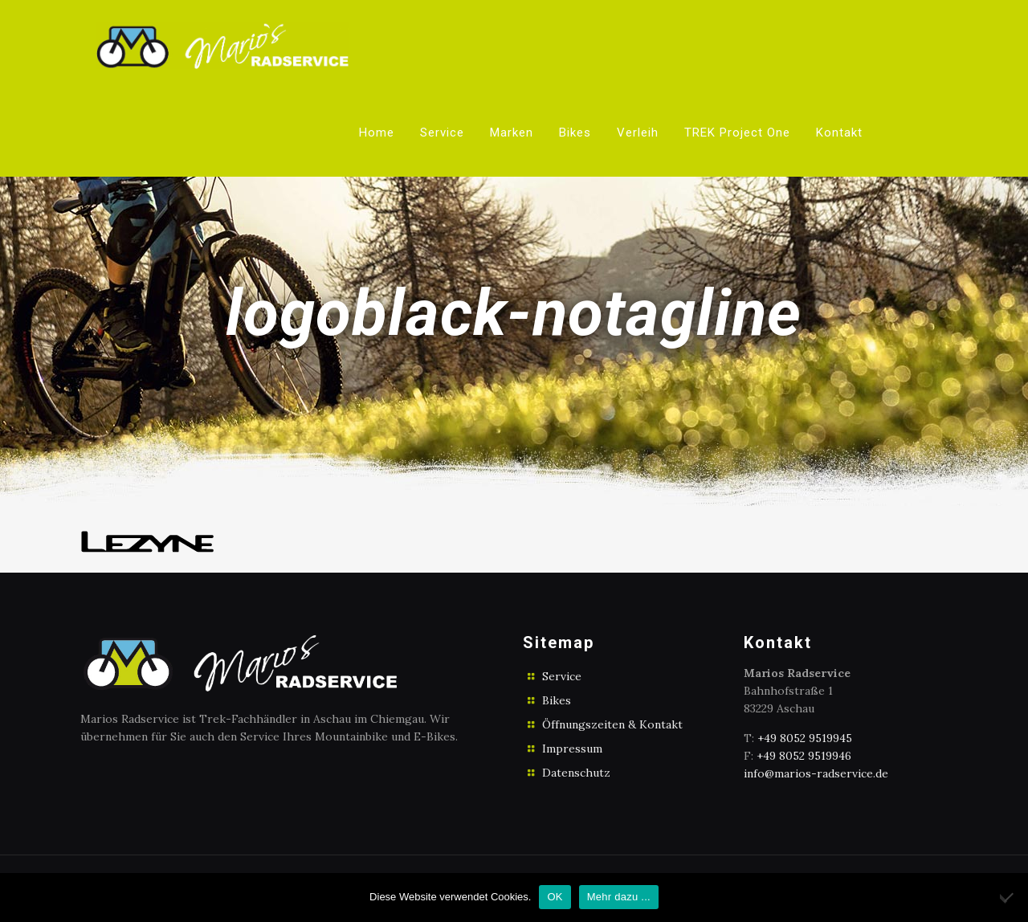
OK (554, 897)
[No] (1008, 897)
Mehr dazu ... (619, 897)
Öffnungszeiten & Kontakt (612, 724)
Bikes (556, 700)
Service (561, 676)
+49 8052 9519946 (804, 756)
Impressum (572, 748)
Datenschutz (576, 772)
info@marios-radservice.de (816, 773)
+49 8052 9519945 (804, 738)
